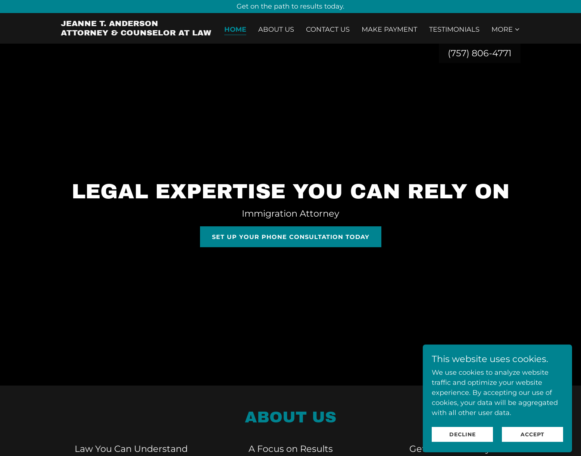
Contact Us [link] (328, 29)
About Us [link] (276, 29)
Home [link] (235, 29)
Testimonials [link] (454, 29)
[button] (505, 29)
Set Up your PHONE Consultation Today (290, 236)
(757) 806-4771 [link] (480, 53)
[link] (136, 33)
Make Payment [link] (389, 29)
